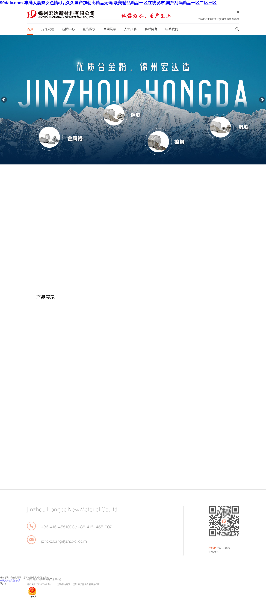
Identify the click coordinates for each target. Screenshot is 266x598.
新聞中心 (68, 29)
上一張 (4, 100)
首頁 (30, 29)
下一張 (262, 100)
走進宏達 (47, 29)
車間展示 (109, 29)
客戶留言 (151, 29)
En (237, 12)
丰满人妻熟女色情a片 (10, 580)
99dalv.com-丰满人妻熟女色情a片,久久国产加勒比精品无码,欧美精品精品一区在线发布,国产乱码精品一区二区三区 (108, 2)
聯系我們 (171, 29)
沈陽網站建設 (63, 584)
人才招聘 (130, 29)
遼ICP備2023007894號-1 (40, 584)
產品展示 (89, 29)
